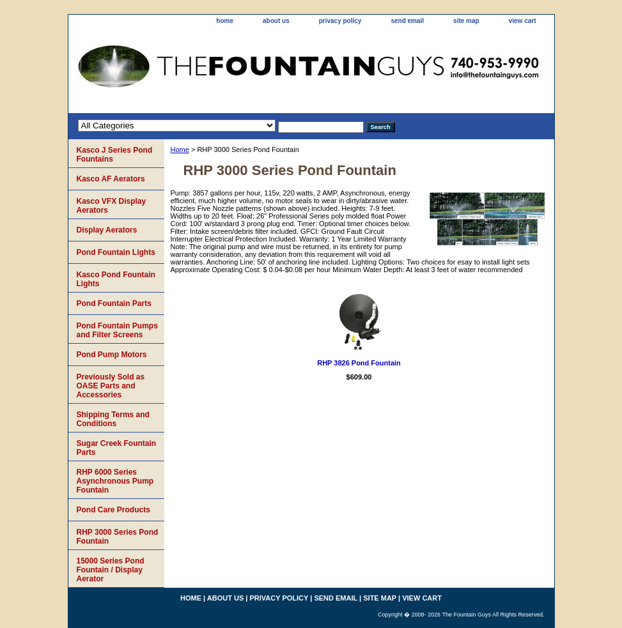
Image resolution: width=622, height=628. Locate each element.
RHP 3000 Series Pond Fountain (118, 537)
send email (407, 20)
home (224, 20)
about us (276, 20)
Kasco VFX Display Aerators (111, 206)
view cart (522, 20)
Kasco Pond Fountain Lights (116, 279)
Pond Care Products (113, 509)
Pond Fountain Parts (114, 303)
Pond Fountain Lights (116, 252)
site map (466, 20)
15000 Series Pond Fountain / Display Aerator (110, 569)
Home (180, 149)
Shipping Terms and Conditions (113, 419)
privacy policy (340, 20)
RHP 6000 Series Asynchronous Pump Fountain (115, 481)
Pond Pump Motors (112, 354)
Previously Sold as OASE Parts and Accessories (111, 385)
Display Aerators (107, 230)
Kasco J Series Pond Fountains (115, 155)
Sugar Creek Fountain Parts (117, 448)
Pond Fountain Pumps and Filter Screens (117, 330)
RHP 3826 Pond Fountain (359, 363)
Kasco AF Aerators (111, 178)
